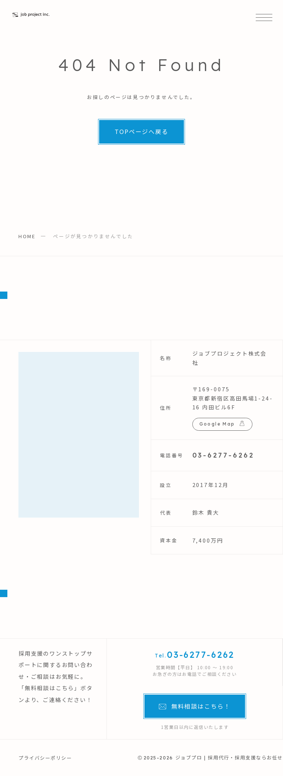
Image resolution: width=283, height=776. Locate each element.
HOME (26, 236)
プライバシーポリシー (45, 757)
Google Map (217, 424)
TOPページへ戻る (141, 131)
